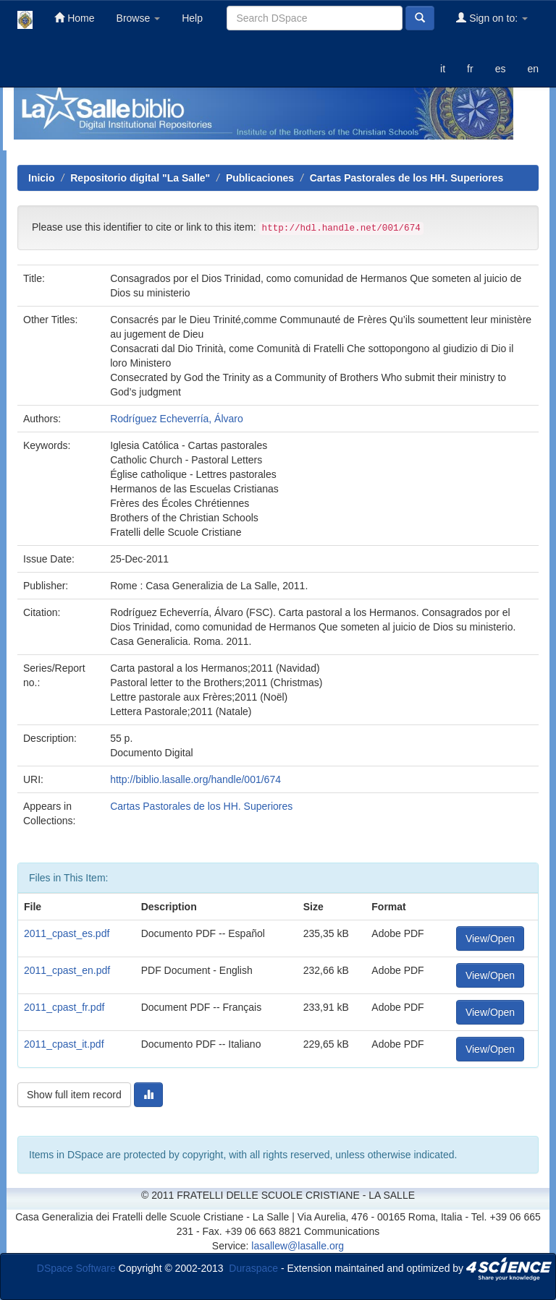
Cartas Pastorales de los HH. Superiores (407, 178)
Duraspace (253, 1267)
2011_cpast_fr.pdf (64, 1007)
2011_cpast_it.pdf (64, 1044)
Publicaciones (260, 178)
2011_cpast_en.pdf (67, 970)
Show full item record (74, 1094)
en (533, 68)
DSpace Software (76, 1267)
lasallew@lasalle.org (297, 1246)
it (442, 68)
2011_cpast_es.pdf (66, 933)
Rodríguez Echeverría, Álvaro (176, 418)
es (500, 68)
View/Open (490, 938)
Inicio (41, 178)
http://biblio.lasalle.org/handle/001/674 (195, 779)
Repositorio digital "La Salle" (140, 178)
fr (470, 68)
